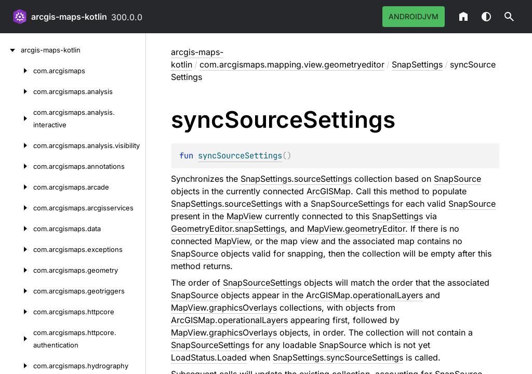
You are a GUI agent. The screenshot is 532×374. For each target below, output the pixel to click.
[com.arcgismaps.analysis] (16, 91)
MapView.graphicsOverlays (224, 307)
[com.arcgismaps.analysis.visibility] (16, 145)
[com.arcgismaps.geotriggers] (16, 290)
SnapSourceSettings (350, 203)
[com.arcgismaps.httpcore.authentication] (16, 338)
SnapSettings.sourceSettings (296, 178)
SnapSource (457, 178)
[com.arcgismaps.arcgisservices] (16, 207)
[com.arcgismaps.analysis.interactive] (16, 118)
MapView (244, 216)
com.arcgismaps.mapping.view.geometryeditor (292, 64)
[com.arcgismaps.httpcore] (16, 311)
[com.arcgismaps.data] (16, 228)
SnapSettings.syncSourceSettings (338, 357)
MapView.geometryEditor (356, 228)
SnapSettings (417, 64)
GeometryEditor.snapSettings (228, 228)
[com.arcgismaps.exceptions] (16, 249)
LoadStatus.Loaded (209, 357)
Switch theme (486, 16)
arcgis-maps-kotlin (69, 16)
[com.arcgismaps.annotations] (16, 166)
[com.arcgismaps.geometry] (16, 270)
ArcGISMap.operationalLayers (364, 295)
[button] (509, 16)
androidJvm (413, 16)
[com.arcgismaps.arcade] (16, 187)
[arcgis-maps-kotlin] (10, 49)
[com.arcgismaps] (16, 70)
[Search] (509, 16)
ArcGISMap (329, 191)
